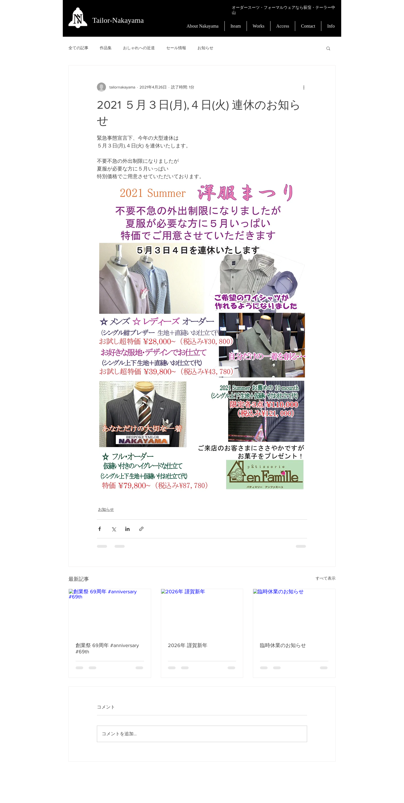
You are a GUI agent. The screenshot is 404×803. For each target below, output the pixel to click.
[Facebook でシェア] (99, 529)
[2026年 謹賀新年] (202, 612)
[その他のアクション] (303, 87)
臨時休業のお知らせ (283, 645)
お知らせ (205, 48)
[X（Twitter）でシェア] (113, 529)
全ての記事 (78, 48)
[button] (328, 48)
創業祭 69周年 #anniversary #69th (107, 648)
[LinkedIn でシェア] (127, 529)
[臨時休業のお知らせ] (294, 612)
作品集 (106, 48)
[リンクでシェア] (141, 529)
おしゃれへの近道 (139, 48)
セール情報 (176, 48)
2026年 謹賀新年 (187, 645)
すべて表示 (326, 578)
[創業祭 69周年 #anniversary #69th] (110, 612)
